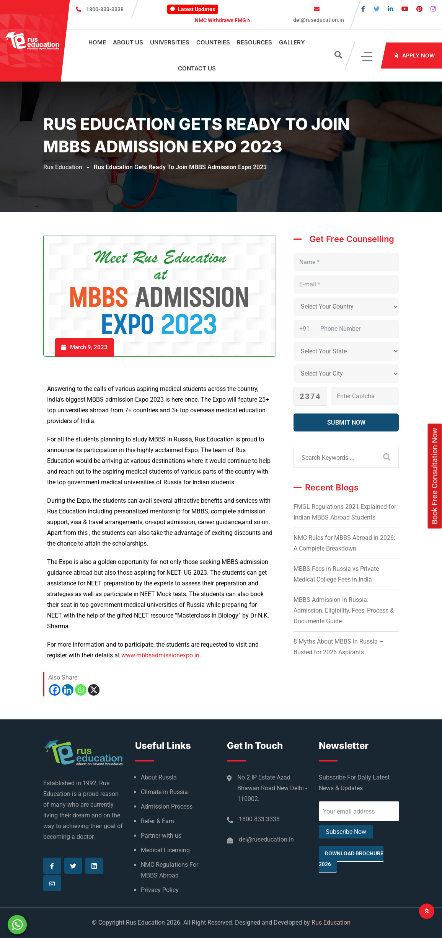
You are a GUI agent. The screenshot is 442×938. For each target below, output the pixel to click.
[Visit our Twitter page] (376, 9)
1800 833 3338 (259, 819)
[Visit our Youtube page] (404, 9)
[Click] (367, 55)
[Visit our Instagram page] (433, 9)
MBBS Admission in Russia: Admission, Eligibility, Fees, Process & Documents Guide (344, 610)
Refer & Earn (157, 821)
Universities (169, 42)
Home (97, 42)
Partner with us (161, 835)
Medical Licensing (165, 850)
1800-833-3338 (105, 9)
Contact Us (197, 68)
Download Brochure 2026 (351, 858)
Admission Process (166, 806)
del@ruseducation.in (318, 20)
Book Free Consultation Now (434, 476)
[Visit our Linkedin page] (390, 9)
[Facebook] (54, 690)
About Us (128, 42)
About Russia (159, 777)
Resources (254, 42)
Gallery (292, 42)
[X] (93, 690)
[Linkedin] (67, 690)
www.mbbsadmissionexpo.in (160, 655)
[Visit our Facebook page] (363, 9)
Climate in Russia (164, 792)
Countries (213, 42)
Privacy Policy (160, 890)
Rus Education (331, 922)
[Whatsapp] (80, 690)
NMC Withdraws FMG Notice (235, 20)
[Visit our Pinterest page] (419, 9)
